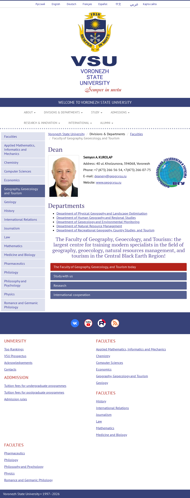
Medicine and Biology (19, 255)
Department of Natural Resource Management (89, 226)
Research (60, 285)
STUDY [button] (96, 112)
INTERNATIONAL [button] (80, 123)
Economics (12, 180)
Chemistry (11, 162)
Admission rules (15, 399)
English (56, 4)
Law (7, 237)
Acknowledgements (18, 363)
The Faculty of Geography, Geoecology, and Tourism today (95, 267)
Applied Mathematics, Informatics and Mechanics (19, 149)
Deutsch (71, 4)
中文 (118, 4)
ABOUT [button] (30, 112)
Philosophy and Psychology (15, 283)
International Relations (20, 219)
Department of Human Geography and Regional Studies (96, 217)
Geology (10, 202)
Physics (9, 294)
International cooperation (72, 295)
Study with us (63, 276)
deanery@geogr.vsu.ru (110, 176)
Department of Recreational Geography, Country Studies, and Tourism (105, 230)
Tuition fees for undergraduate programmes (35, 386)
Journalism (12, 228)
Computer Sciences (17, 171)
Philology (11, 272)
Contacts (10, 369)
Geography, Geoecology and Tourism (21, 191)
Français (87, 4)
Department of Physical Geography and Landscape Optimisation (101, 213)
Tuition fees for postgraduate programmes (34, 392)
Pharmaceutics (14, 263)
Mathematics (13, 246)
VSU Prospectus (15, 356)
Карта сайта (150, 4)
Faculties (10, 136)
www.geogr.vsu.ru (108, 182)
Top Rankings (14, 349)
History (9, 211)
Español (102, 4)
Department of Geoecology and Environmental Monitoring (98, 222)
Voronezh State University (66, 134)
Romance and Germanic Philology (21, 305)
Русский (40, 4)
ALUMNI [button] (106, 123)
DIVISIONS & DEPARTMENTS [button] (63, 112)
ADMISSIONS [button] (120, 112)
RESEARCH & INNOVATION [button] (42, 123)
